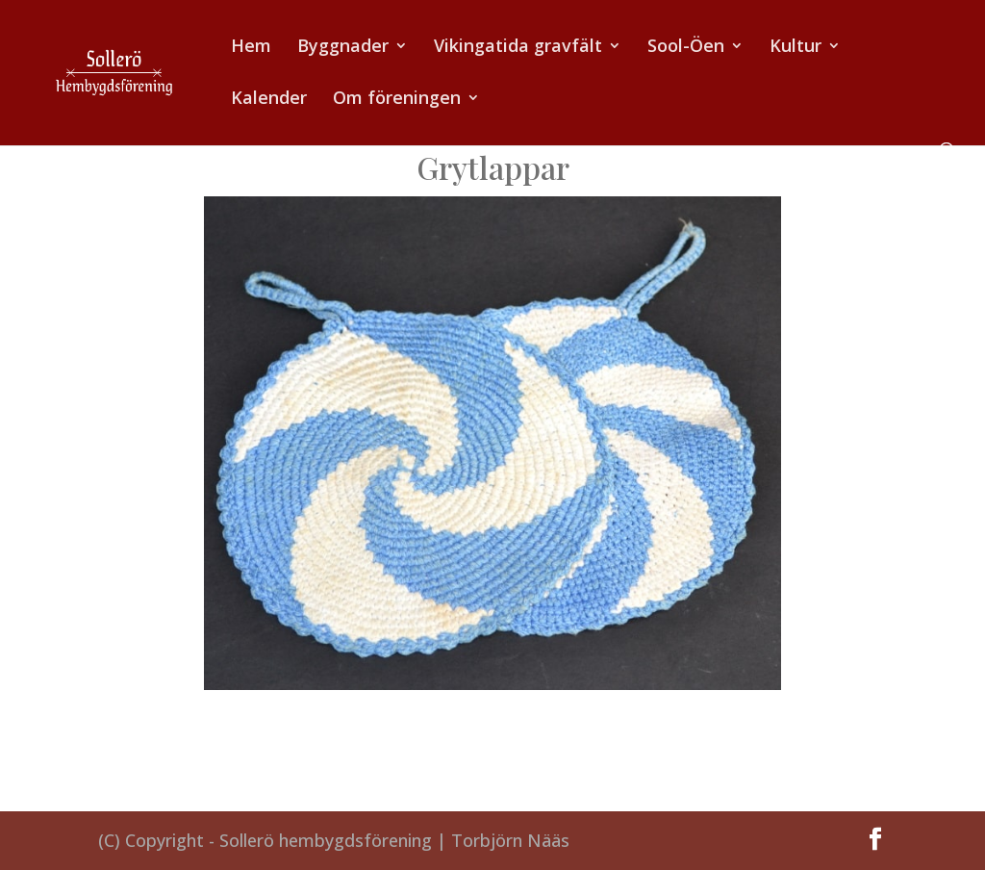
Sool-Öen (685, 47)
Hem (251, 47)
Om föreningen (397, 99)
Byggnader (343, 47)
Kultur (795, 47)
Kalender (269, 99)
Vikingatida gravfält (518, 47)
